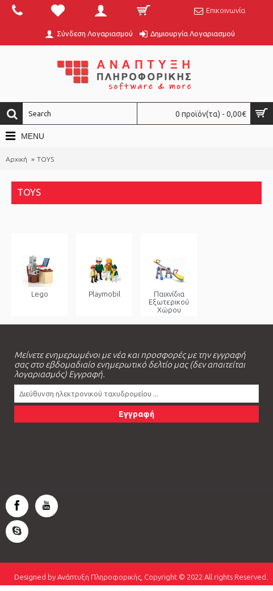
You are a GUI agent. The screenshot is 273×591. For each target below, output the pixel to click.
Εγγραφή (136, 414)
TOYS (45, 159)
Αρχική (16, 159)
